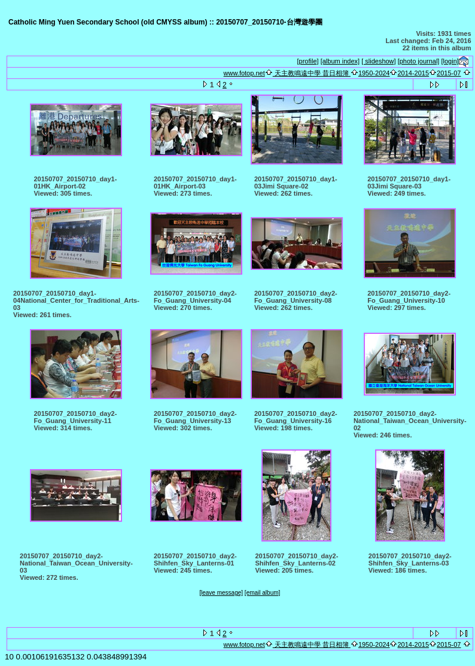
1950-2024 (374, 73)
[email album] (262, 592)
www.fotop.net (244, 73)
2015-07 (449, 73)
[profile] (308, 61)
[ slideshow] (378, 61)
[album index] (340, 61)
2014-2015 (413, 73)
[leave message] (221, 592)
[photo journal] (419, 61)
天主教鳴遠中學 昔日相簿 (312, 73)
